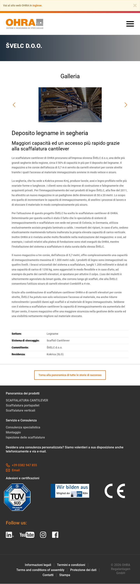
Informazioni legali (38, 565)
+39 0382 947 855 (21, 465)
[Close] (135, 5)
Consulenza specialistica (23, 427)
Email (13, 470)
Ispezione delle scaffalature (25, 437)
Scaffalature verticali (20, 410)
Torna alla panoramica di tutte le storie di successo (70, 375)
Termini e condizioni (71, 565)
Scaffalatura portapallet (22, 405)
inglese (37, 5)
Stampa (64, 575)
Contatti (48, 575)
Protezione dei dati (83, 570)
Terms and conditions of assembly (40, 570)
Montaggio (13, 432)
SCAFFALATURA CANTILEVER (27, 400)
